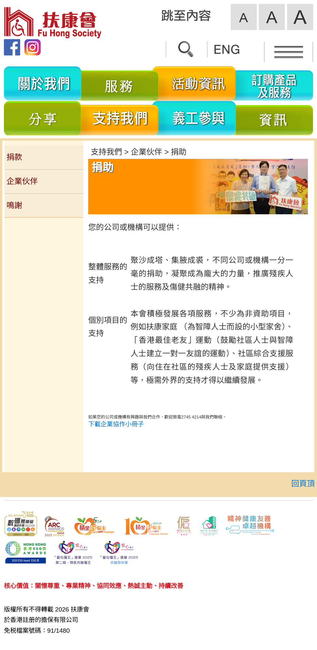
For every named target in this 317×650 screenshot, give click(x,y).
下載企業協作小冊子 (116, 424)
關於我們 (42, 83)
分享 (42, 118)
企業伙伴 (22, 181)
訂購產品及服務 (274, 83)
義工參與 (197, 118)
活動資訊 (197, 83)
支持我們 (120, 118)
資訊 (274, 118)
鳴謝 (14, 205)
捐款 (14, 157)
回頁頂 (303, 483)
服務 (120, 83)
